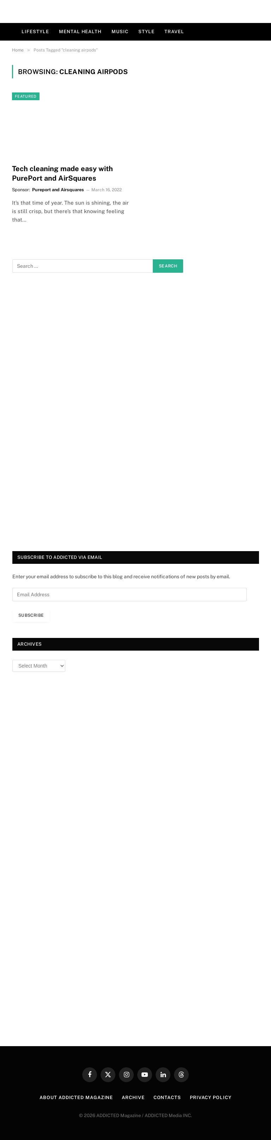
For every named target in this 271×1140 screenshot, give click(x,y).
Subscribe (31, 615)
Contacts (167, 1097)
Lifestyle (35, 31)
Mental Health (80, 31)
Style (146, 31)
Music (120, 31)
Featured (26, 96)
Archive (133, 1097)
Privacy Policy (210, 1097)
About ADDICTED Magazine (76, 1097)
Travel (174, 31)
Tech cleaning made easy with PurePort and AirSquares (62, 173)
